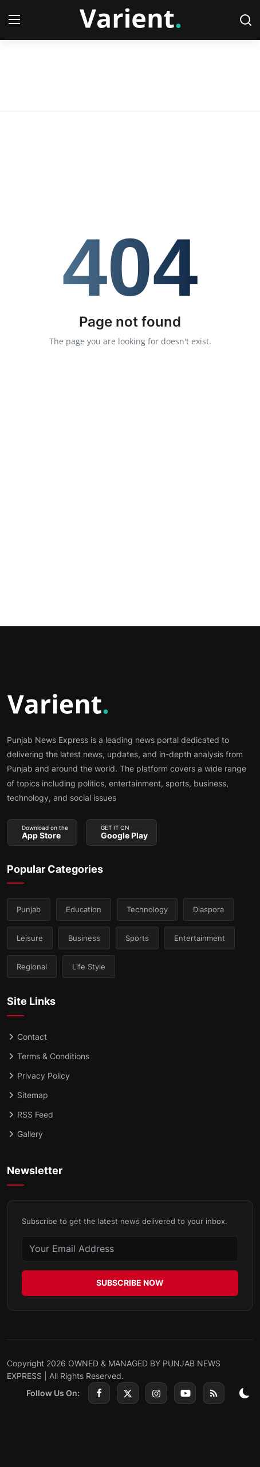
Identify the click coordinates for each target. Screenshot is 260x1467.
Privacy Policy (38, 1075)
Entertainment (199, 938)
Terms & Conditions (48, 1056)
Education (83, 909)
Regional (32, 966)
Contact (27, 1036)
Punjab (29, 909)
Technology (147, 909)
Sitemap (27, 1095)
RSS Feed (30, 1114)
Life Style (88, 966)
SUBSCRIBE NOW (130, 1282)
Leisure (30, 938)
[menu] (14, 20)
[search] (245, 20)
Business (84, 938)
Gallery (25, 1134)
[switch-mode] (244, 1393)
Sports (137, 938)
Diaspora (208, 909)
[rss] (213, 1393)
